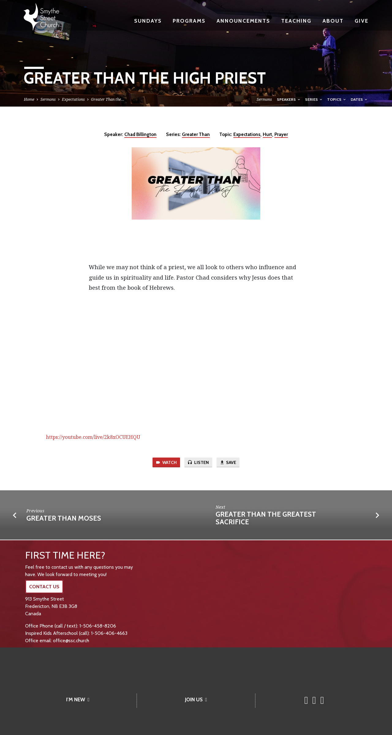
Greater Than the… (107, 99)
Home (29, 99)
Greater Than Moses (63, 518)
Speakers (289, 99)
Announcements (243, 20)
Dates (359, 99)
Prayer (281, 134)
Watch (165, 463)
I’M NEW (77, 699)
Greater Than (196, 134)
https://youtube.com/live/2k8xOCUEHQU (93, 437)
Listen (198, 463)
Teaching (296, 20)
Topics (337, 99)
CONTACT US (44, 587)
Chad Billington (140, 134)
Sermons (48, 99)
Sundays (148, 20)
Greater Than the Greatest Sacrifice (266, 519)
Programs (189, 20)
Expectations (73, 99)
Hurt (267, 134)
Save (229, 463)
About (333, 20)
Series (314, 99)
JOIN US (196, 699)
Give (361, 20)
